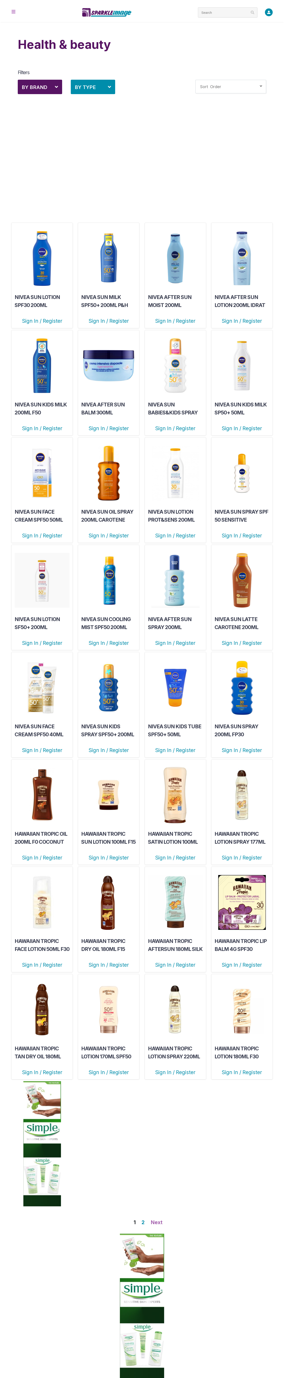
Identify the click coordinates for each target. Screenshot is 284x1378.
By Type (85, 87)
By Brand (34, 87)
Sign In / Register (42, 321)
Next (156, 1222)
